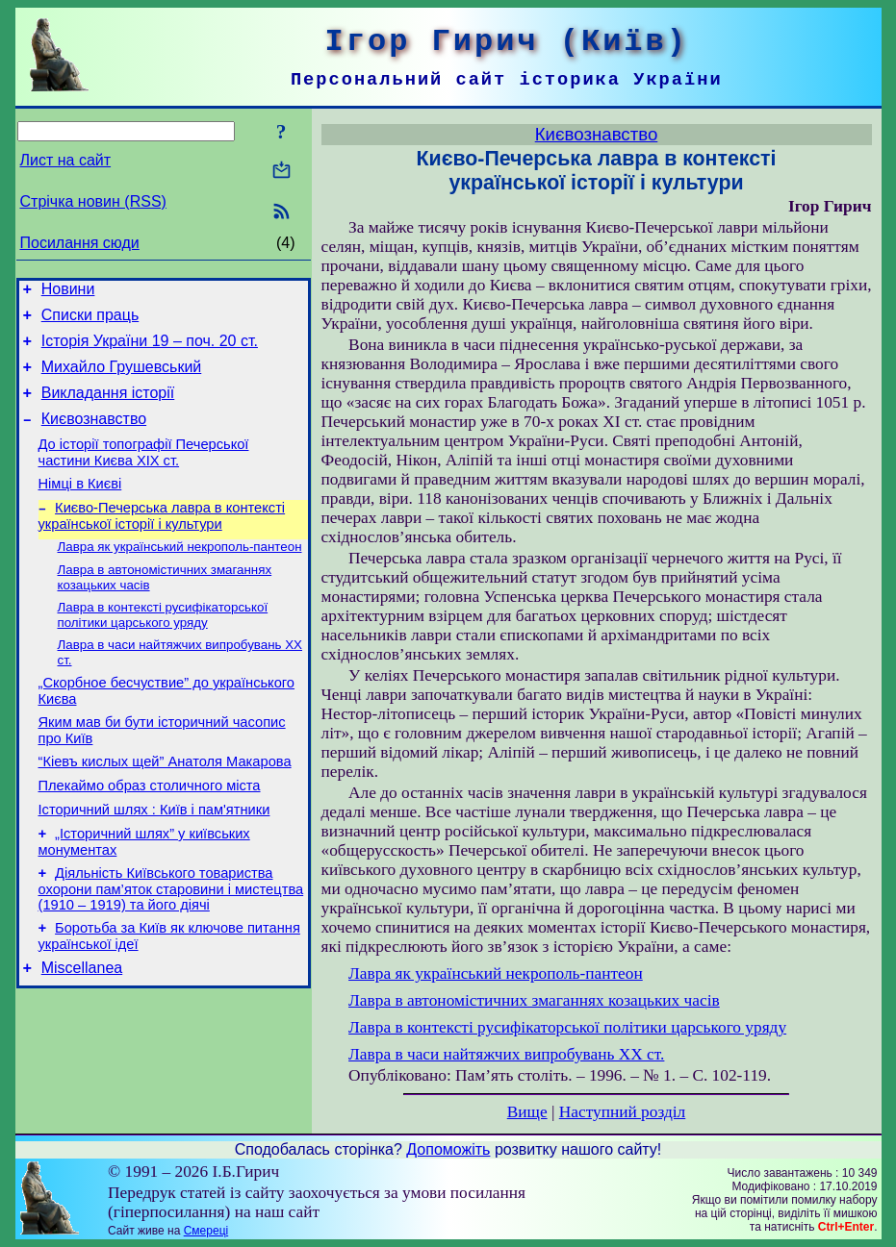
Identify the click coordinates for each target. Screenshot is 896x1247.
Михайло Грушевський (121, 378)
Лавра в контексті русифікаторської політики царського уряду (163, 646)
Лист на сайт (66, 160)
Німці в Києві (80, 506)
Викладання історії (108, 407)
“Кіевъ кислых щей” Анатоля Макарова (165, 803)
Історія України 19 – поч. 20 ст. (149, 349)
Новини (68, 292)
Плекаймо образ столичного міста (149, 830)
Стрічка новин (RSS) (93, 201)
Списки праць (90, 320)
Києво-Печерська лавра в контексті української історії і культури (162, 542)
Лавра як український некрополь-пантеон (180, 574)
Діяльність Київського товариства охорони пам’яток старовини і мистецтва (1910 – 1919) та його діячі (171, 942)
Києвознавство (93, 436)
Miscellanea (81, 1027)
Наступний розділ (622, 1112)
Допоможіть (448, 1149)
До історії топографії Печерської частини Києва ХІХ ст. (143, 472)
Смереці (206, 1230)
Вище (527, 1112)
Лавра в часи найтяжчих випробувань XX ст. (506, 1054)
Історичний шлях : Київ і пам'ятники (154, 857)
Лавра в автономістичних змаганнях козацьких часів (534, 1000)
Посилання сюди (80, 243)
